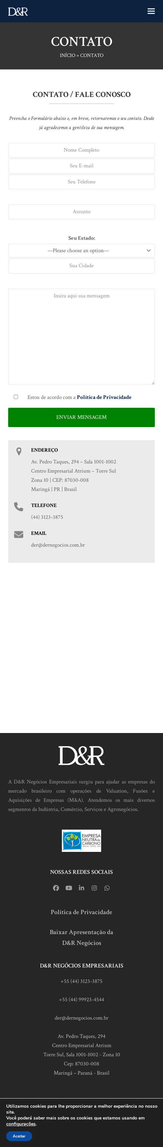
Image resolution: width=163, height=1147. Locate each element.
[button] (151, 11)
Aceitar (19, 1136)
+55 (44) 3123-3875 (81, 981)
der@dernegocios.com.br (81, 1018)
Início (67, 55)
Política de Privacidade (81, 912)
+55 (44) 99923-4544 (81, 999)
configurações (21, 1124)
